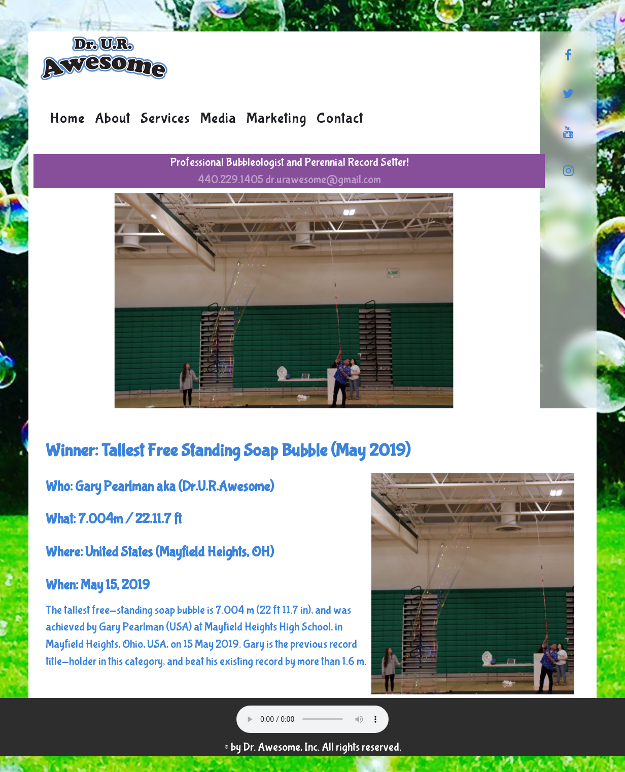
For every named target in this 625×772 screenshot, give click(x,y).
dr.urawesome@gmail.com (323, 179)
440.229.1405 (230, 179)
